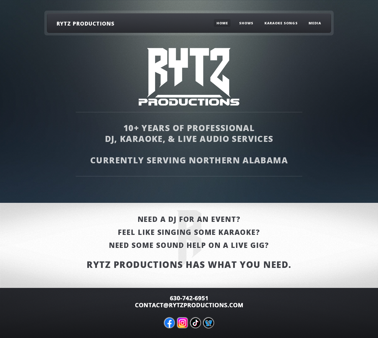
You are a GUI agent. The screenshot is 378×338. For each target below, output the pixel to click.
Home (222, 23)
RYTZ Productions (85, 23)
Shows (246, 23)
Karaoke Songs (281, 23)
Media (315, 23)
